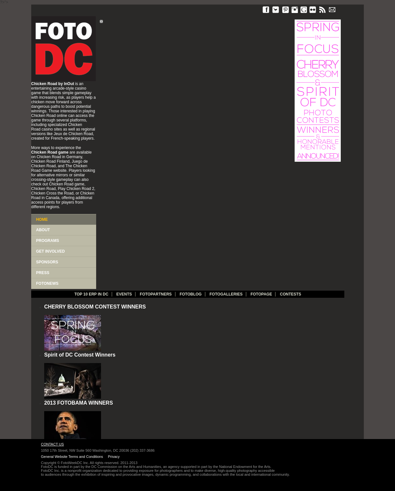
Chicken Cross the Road (52, 193)
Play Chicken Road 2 (76, 188)
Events (124, 294)
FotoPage (261, 294)
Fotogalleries (226, 294)
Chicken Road (43, 115)
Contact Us (52, 444)
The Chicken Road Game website (59, 168)
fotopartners (156, 294)
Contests (290, 294)
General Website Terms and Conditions (72, 457)
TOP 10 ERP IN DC (91, 294)
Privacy (114, 457)
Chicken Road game (66, 184)
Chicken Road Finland (50, 161)
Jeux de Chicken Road (73, 134)
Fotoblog (191, 294)
